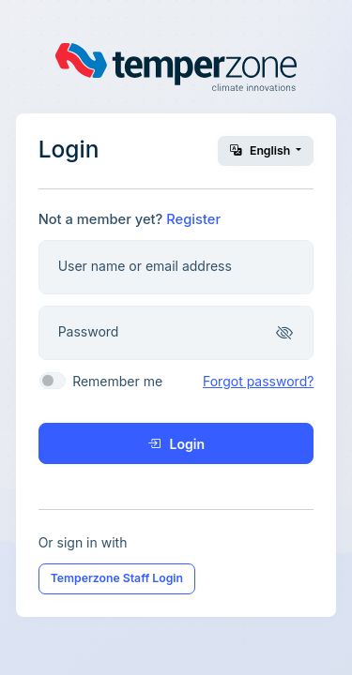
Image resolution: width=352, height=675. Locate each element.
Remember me (117, 381)
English (261, 150)
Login (176, 444)
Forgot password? (258, 381)
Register (193, 219)
